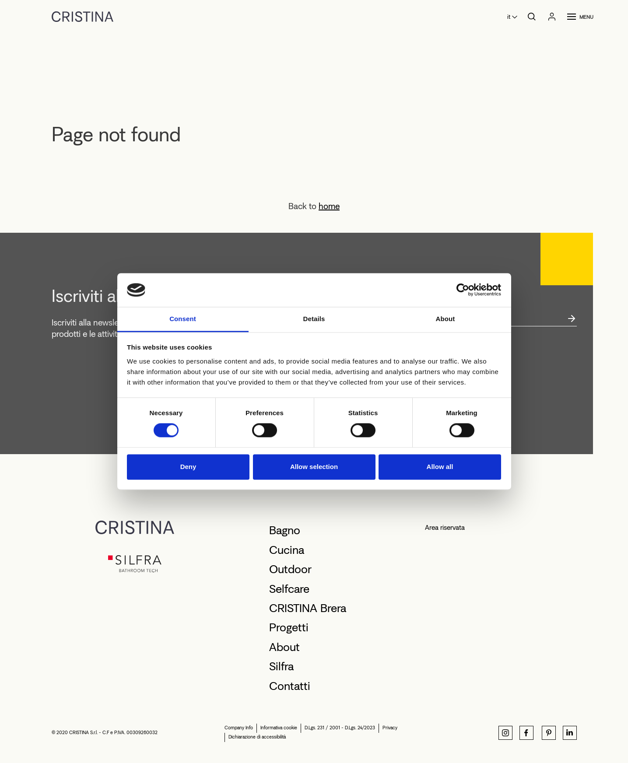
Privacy (389, 728)
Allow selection (314, 466)
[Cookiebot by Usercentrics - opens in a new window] (463, 290)
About (284, 647)
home (329, 206)
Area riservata (445, 527)
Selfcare (289, 589)
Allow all (440, 466)
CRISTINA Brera (307, 608)
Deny (188, 466)
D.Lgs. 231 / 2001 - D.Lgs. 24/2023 (340, 728)
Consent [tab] (182, 318)
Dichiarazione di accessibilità (257, 737)
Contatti (289, 686)
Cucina (286, 550)
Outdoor (290, 569)
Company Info (239, 728)
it (508, 17)
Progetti (289, 627)
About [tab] (445, 318)
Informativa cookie (278, 728)
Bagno (284, 530)
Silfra (281, 666)
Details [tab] (314, 318)
